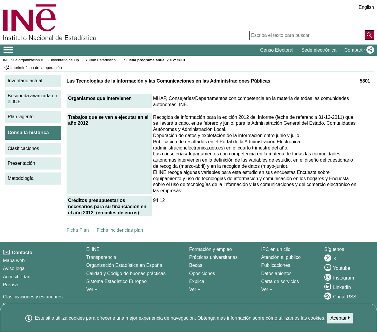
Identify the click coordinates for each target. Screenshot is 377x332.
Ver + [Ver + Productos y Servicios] (266, 289)
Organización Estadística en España (124, 265)
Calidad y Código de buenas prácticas (126, 273)
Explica (196, 281)
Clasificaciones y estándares (33, 296)
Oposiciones (202, 273)
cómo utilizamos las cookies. (295, 318)
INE (6, 60)
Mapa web (14, 260)
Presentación (21, 163)
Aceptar (340, 318)
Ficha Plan (78, 230)
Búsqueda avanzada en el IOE (32, 98)
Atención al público (281, 257)
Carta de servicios (280, 281)
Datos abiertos (276, 273)
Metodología (21, 178)
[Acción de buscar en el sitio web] (369, 35)
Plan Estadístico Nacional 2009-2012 (120, 60)
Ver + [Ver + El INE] (91, 289)
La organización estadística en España (45, 60)
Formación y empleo (210, 249)
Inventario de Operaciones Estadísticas (84, 60)
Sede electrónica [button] (318, 49)
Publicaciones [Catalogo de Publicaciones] (275, 265)
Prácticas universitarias (213, 257)
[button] (358, 50)
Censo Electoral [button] (276, 49)
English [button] (366, 7)
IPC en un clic (275, 249)
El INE (93, 249)
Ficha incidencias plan (120, 230)
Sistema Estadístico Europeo (116, 281)
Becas (195, 265)
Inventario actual (25, 80)
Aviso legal (14, 268)
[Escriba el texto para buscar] (307, 35)
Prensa (10, 284)
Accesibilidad (16, 276)
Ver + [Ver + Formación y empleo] (194, 289)
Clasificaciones (23, 148)
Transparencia (101, 257)
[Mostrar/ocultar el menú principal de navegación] (8, 50)
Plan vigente (21, 116)
